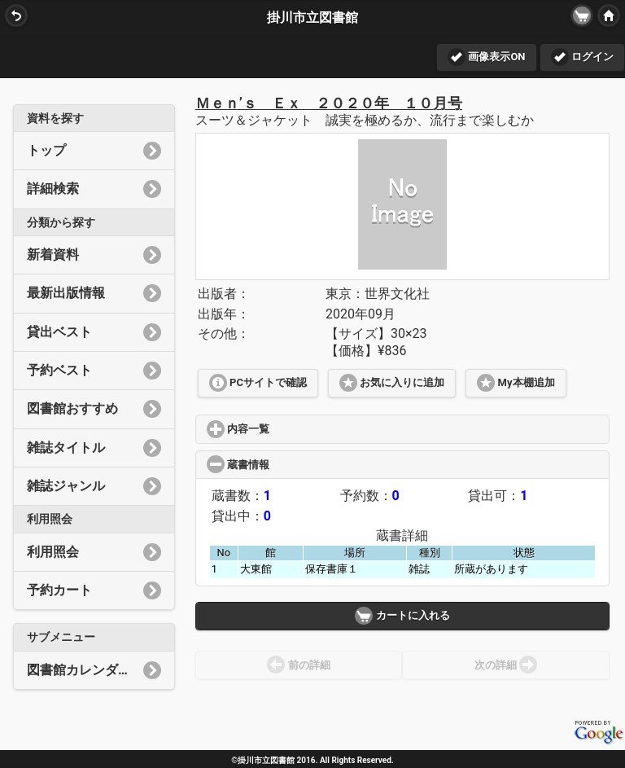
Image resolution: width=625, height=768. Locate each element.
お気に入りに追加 (391, 383)
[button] (582, 15)
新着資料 (94, 255)
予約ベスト (94, 371)
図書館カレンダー (94, 670)
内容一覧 (296, 428)
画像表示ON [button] (486, 57)
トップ (94, 151)
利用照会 (94, 552)
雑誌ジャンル (94, 486)
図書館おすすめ (94, 409)
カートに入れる (402, 616)
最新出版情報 (94, 293)
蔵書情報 (299, 464)
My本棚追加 (515, 383)
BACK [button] (14, 15)
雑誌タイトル (94, 448)
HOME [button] (607, 15)
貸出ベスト (94, 332)
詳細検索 (94, 189)
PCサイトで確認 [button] (258, 383)
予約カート (94, 590)
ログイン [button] (582, 57)
